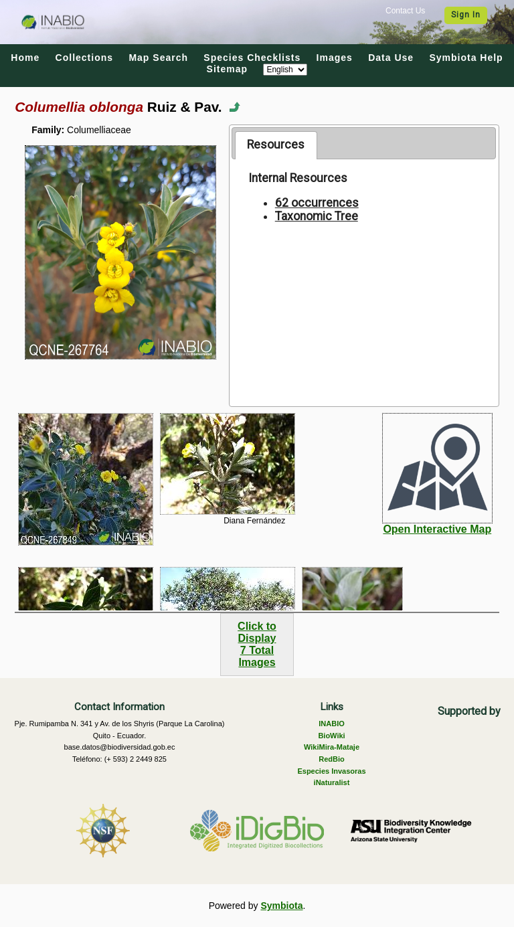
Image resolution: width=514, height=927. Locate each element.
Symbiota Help (466, 57)
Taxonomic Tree (316, 216)
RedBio (332, 759)
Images (335, 57)
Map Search (158, 57)
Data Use (391, 57)
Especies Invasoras (331, 771)
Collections (84, 57)
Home (25, 57)
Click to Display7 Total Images (257, 644)
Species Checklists (252, 57)
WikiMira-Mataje (331, 747)
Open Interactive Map (437, 529)
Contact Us (405, 10)
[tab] (276, 145)
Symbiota (281, 905)
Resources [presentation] (276, 144)
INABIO (332, 724)
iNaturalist (332, 782)
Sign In (466, 14)
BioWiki (331, 736)
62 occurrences (317, 202)
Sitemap (227, 69)
